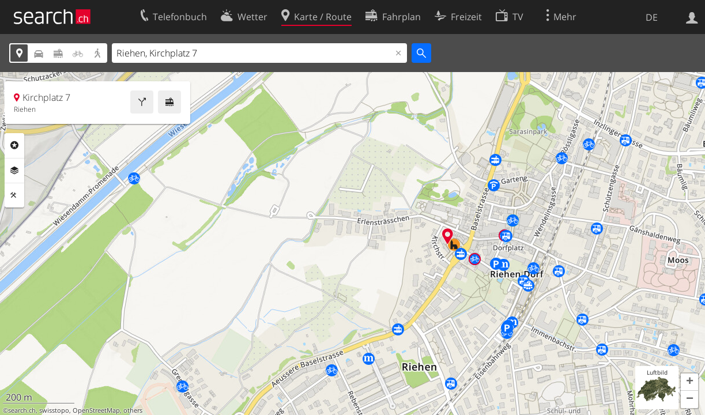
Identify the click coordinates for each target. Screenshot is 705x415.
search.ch (22, 410)
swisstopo (54, 410)
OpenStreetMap (96, 410)
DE (652, 17)
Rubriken (14, 145)
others (132, 410)
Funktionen (14, 195)
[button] (689, 382)
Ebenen (14, 171)
